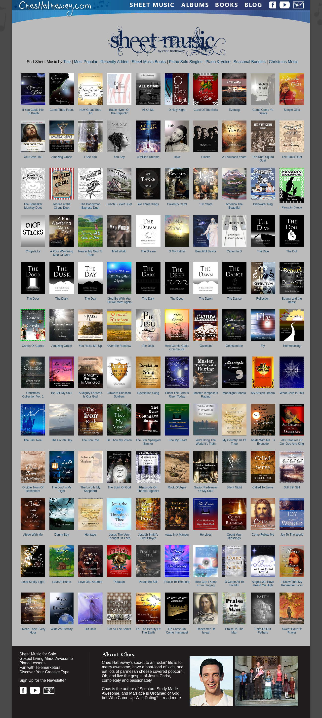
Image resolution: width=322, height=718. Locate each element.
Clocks (205, 157)
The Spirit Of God (119, 487)
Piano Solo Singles (185, 62)
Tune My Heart (177, 440)
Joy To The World (291, 534)
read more (172, 698)
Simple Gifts (292, 110)
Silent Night (234, 487)
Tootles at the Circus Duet (61, 205)
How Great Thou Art (90, 111)
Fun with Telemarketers (39, 667)
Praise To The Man (234, 630)
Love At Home (61, 582)
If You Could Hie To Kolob (33, 111)
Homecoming (292, 346)
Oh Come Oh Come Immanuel (177, 630)
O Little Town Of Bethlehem (32, 489)
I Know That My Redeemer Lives (292, 583)
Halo (177, 157)
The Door (33, 298)
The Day (90, 298)
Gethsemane (234, 346)
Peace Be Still (148, 582)
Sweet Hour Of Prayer (292, 630)
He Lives (206, 534)
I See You (90, 157)
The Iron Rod (90, 440)
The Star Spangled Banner (148, 442)
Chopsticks (33, 251)
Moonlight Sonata (234, 393)
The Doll (291, 251)
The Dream (148, 251)
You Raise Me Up (90, 346)
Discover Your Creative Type (44, 672)
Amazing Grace (61, 157)
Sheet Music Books (149, 62)
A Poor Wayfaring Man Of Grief (61, 253)
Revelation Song (148, 393)
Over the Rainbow (119, 346)
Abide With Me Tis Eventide (263, 442)
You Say (119, 157)
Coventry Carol (177, 204)
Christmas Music (283, 62)
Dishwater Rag (263, 204)
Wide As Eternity (62, 629)
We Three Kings (148, 204)
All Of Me (148, 110)
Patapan (119, 582)
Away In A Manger (177, 534)
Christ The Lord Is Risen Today (177, 394)
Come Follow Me (263, 534)
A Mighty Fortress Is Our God (90, 394)
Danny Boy (61, 534)
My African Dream (263, 393)
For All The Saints (119, 629)
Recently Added (114, 62)
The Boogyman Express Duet (90, 205)
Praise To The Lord (177, 582)
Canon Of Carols (33, 346)
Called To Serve (263, 487)
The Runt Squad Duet (263, 158)
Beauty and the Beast (292, 300)
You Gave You (33, 157)
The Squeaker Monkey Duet (33, 205)
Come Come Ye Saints (262, 111)
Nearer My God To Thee (90, 253)
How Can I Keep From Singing (205, 583)
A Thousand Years (234, 157)
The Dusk (61, 298)
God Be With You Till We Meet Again (119, 300)
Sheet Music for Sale (37, 654)
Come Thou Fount (62, 110)
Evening (234, 110)
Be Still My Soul (61, 393)
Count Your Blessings (234, 536)
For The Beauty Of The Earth (148, 630)
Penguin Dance (292, 207)
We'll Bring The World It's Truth (206, 442)
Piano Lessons (32, 663)
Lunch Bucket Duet (119, 204)
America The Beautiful (234, 205)
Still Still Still (292, 487)
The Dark (148, 298)
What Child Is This (292, 393)
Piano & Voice (217, 62)
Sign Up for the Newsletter (42, 680)
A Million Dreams (148, 157)
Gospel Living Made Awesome (46, 658)
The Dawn (206, 298)
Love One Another (90, 582)
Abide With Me (33, 534)
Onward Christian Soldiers (119, 394)
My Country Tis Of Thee (234, 442)
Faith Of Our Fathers (263, 630)
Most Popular (85, 62)
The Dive (263, 251)
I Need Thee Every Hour (33, 630)
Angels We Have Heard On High (263, 583)
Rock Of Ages (177, 487)
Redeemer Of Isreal (206, 630)
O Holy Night (176, 110)
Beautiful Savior (205, 251)
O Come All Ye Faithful (234, 583)
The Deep (177, 298)
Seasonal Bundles (250, 62)
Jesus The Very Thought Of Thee (119, 536)
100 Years (205, 204)
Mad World (119, 251)
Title (67, 62)
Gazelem (206, 346)
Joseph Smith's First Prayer (148, 536)
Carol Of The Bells (206, 110)
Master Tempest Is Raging (206, 394)
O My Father (177, 251)
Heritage (90, 534)
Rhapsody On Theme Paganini (148, 489)
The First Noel (33, 440)
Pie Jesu (148, 346)
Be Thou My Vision (119, 440)
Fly (263, 346)
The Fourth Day (61, 440)
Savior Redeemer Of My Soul (205, 489)
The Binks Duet (292, 157)
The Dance (234, 298)
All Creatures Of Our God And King (292, 442)
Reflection (262, 298)
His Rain (90, 629)
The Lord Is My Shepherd (90, 489)
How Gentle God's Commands (177, 347)
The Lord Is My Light (62, 489)
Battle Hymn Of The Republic (119, 111)
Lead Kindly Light (33, 582)
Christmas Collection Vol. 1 (33, 394)
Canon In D (234, 251)
